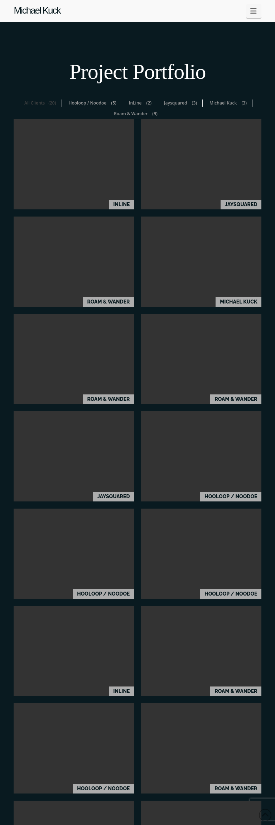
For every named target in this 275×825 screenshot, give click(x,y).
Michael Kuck (37, 10)
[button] (253, 11)
